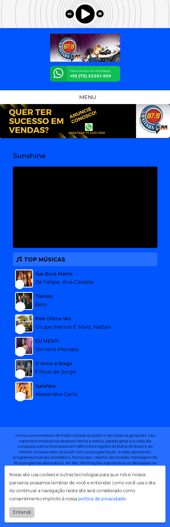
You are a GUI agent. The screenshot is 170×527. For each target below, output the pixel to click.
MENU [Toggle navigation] (85, 97)
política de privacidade (102, 498)
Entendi (22, 512)
